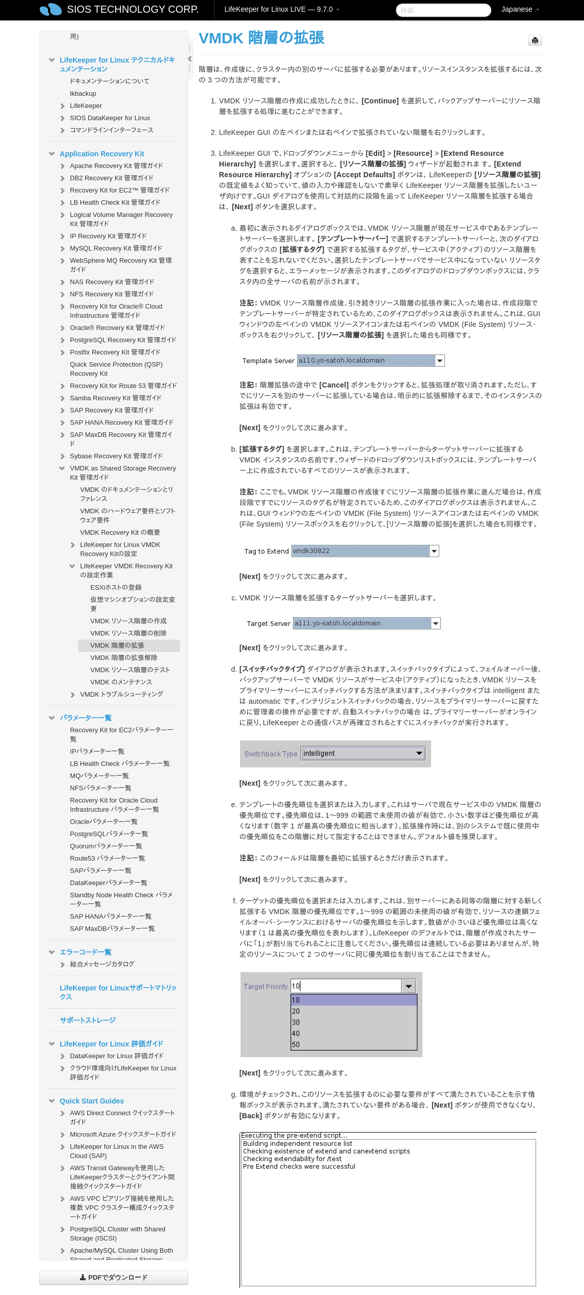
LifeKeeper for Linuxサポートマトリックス (118, 992)
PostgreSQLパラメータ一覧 (109, 834)
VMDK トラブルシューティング (115, 694)
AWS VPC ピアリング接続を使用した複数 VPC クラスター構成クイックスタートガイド (116, 1207)
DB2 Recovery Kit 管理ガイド (105, 178)
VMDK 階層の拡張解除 (123, 658)
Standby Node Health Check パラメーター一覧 (121, 899)
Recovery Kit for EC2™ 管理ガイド (114, 190)
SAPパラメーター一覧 (100, 870)
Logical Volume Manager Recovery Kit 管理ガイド (115, 218)
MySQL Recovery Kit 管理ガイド (110, 248)
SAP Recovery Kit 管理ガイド (105, 410)
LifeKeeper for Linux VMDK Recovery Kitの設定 (114, 548)
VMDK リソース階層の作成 (128, 621)
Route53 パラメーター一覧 (107, 858)
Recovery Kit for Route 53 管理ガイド (117, 386)
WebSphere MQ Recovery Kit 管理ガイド (115, 264)
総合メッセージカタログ (96, 964)
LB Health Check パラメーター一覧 (120, 763)
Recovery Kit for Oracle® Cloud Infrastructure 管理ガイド (110, 309)
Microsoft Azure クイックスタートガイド (117, 1134)
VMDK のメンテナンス (121, 682)
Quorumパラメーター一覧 (106, 846)
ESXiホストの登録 (115, 587)
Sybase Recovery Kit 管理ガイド (110, 456)
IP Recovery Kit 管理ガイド (102, 236)
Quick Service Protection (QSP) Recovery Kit (116, 369)
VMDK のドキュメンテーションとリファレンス (126, 494)
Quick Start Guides (85, 1101)
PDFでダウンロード (113, 1277)
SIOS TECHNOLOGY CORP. (133, 9)
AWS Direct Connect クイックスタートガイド (116, 1116)
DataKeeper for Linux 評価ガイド (111, 1056)
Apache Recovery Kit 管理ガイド (110, 166)
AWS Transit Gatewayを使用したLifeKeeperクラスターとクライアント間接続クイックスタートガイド (116, 1176)
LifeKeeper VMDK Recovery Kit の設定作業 (120, 569)
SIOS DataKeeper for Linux (104, 118)
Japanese (520, 9)
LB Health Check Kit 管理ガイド (109, 203)
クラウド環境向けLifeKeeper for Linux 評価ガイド (117, 1071)
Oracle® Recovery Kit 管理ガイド (111, 328)
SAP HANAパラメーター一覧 (110, 916)
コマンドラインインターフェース (105, 130)
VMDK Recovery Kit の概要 (120, 532)
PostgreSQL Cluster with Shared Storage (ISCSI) (111, 1232)
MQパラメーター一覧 (99, 776)
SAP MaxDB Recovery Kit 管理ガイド (115, 438)
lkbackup (83, 93)
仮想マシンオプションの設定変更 (132, 604)
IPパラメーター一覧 (97, 751)
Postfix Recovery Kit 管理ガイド (109, 352)
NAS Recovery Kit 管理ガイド (106, 282)
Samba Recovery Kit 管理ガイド (110, 398)
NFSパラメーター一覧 (100, 788)
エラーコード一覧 (79, 952)
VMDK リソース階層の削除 (128, 633)
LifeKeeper (80, 106)
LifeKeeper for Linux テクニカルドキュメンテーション (111, 63)
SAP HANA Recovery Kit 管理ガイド (115, 423)
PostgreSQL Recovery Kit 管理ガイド (117, 340)
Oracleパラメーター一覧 (104, 821)
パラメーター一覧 (79, 718)
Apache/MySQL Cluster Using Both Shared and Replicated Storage (115, 1254)
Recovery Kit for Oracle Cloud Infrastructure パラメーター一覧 (114, 804)
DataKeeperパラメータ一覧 (108, 883)
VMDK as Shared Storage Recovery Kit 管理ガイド (117, 471)
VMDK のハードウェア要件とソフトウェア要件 (127, 515)
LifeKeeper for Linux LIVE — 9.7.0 (282, 9)
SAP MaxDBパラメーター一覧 (112, 928)
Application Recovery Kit (95, 154)
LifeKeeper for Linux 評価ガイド (105, 1044)
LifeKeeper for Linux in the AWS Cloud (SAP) (111, 1150)
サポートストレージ (87, 1020)
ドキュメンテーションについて (109, 81)
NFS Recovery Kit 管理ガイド (106, 294)
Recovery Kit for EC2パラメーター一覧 (121, 734)
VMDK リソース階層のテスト (130, 670)
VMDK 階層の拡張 (117, 645)
